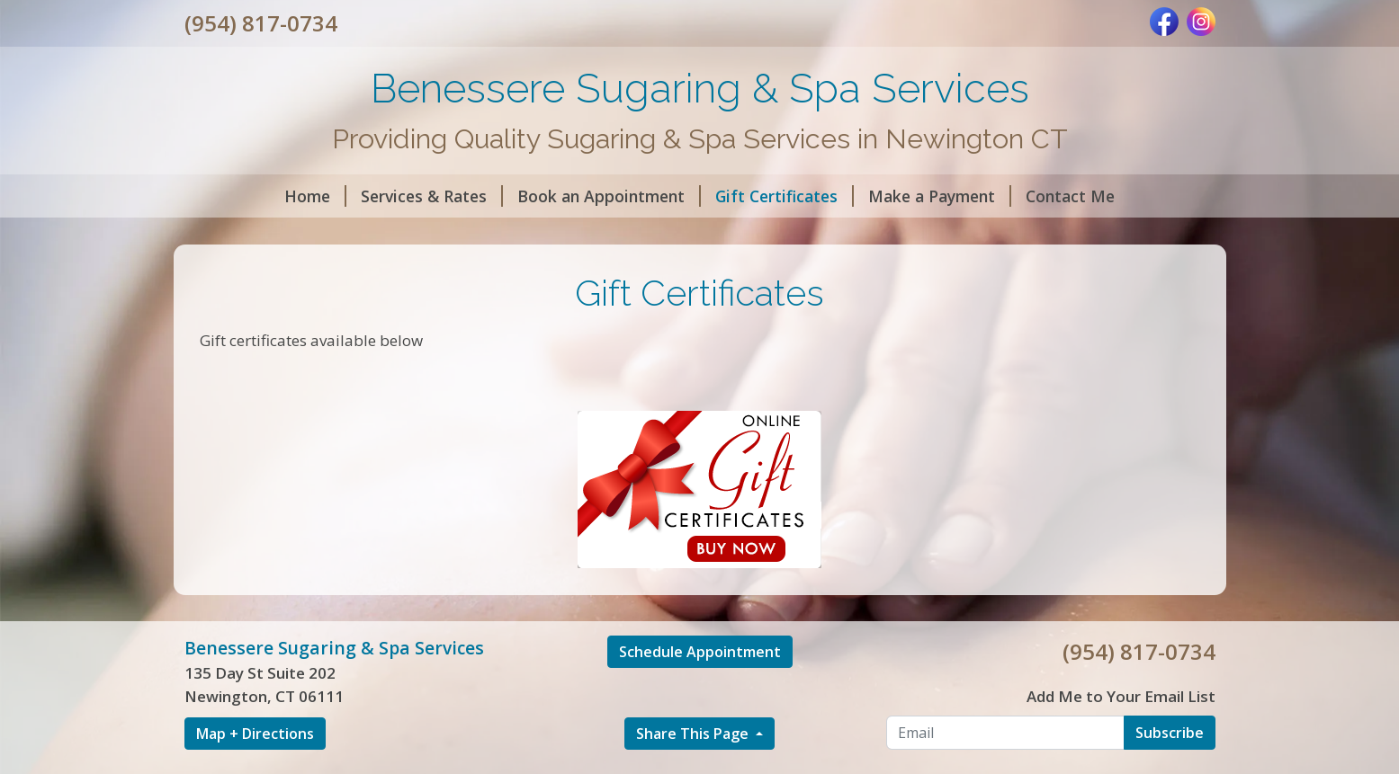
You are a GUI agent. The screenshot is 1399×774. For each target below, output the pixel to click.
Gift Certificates (784, 196)
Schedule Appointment (700, 652)
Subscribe (1169, 733)
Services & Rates (432, 196)
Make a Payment (939, 196)
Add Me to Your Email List (1121, 696)
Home (315, 196)
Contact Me (1070, 196)
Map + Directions (255, 733)
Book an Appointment (609, 196)
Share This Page (694, 733)
